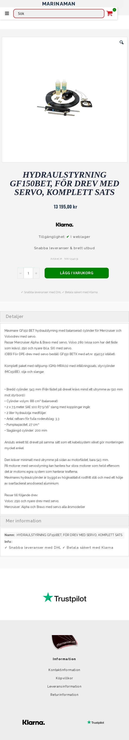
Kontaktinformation (64, 670)
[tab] (64, 316)
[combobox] (59, 13)
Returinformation (64, 694)
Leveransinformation (64, 686)
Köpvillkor (64, 678)
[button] (121, 45)
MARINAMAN (59, 4)
